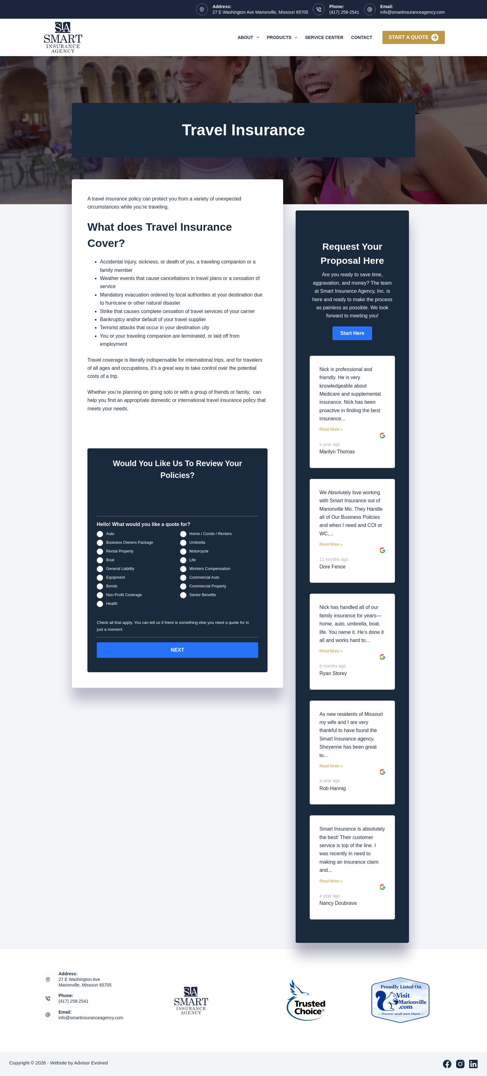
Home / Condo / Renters (210, 534)
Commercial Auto (204, 578)
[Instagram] (460, 1064)
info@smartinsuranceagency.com (412, 12)
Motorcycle (199, 551)
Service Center (324, 37)
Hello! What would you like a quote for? (146, 524)
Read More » (330, 429)
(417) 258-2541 (344, 12)
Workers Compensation (209, 569)
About (250, 37)
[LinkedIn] (473, 1064)
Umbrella (197, 543)
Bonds (111, 586)
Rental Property (120, 551)
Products (283, 37)
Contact (361, 37)
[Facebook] (447, 1064)
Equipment (115, 578)
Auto (110, 534)
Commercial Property (207, 586)
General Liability (120, 569)
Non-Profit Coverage (124, 595)
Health (111, 604)
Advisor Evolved (91, 1062)
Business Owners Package (129, 543)
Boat (110, 560)
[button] (352, 333)
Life (192, 560)
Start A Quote (414, 37)
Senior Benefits (202, 595)
